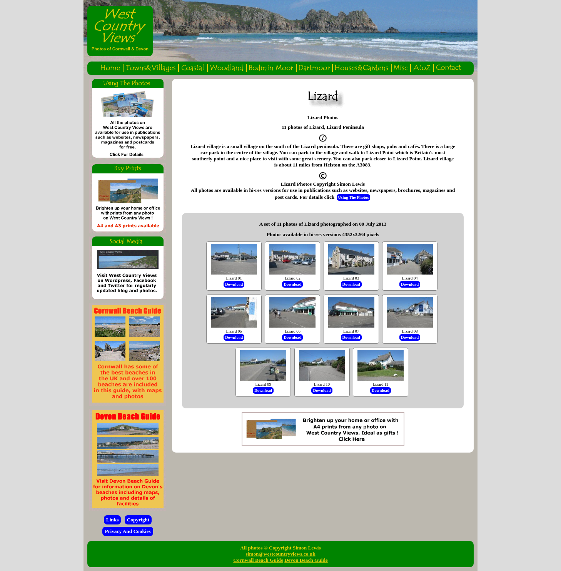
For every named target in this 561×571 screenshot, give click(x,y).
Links (112, 520)
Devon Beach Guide (306, 560)
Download (234, 284)
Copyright (138, 520)
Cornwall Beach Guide (258, 560)
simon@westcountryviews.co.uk (280, 554)
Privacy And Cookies (127, 531)
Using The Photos (353, 197)
